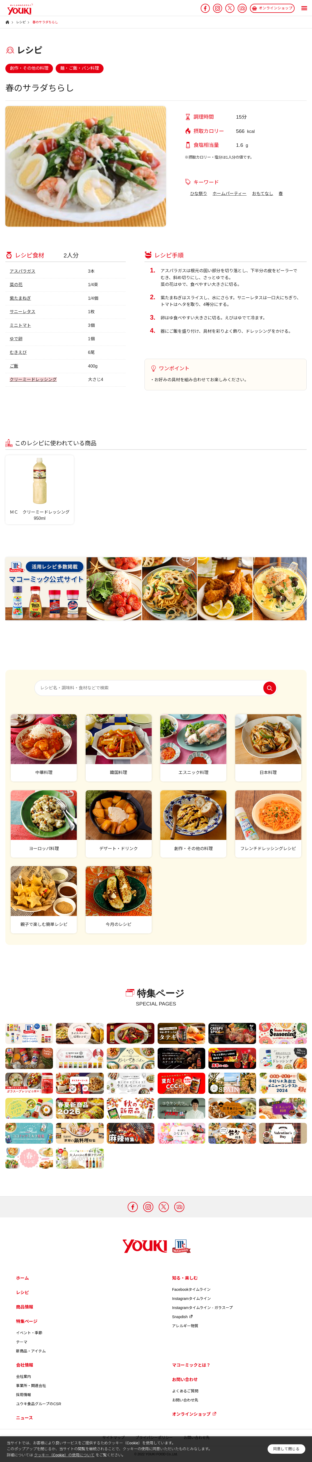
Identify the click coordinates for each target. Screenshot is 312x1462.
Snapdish (182, 1317)
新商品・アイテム (31, 1351)
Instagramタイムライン (191, 1298)
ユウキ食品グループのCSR (38, 1404)
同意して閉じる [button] (286, 1449)
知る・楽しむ (185, 1278)
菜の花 (16, 284)
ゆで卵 (16, 338)
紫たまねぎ (20, 298)
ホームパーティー (229, 193)
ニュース (24, 1418)
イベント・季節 (29, 1333)
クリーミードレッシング (33, 379)
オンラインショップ (194, 1414)
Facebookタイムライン (191, 1289)
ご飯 (14, 366)
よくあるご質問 (185, 1391)
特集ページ (26, 1321)
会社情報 (24, 1365)
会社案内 (23, 1376)
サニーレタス (22, 311)
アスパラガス (22, 271)
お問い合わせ (185, 1379)
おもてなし (262, 193)
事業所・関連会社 (31, 1386)
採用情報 (23, 1395)
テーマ (21, 1342)
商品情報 (24, 1307)
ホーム (22, 1278)
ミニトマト (20, 325)
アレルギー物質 (185, 1326)
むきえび (18, 352)
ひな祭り (198, 193)
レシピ (22, 1292)
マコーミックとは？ (191, 1365)
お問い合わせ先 (185, 1400)
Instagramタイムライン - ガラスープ (202, 1308)
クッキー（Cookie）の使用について (64, 1455)
